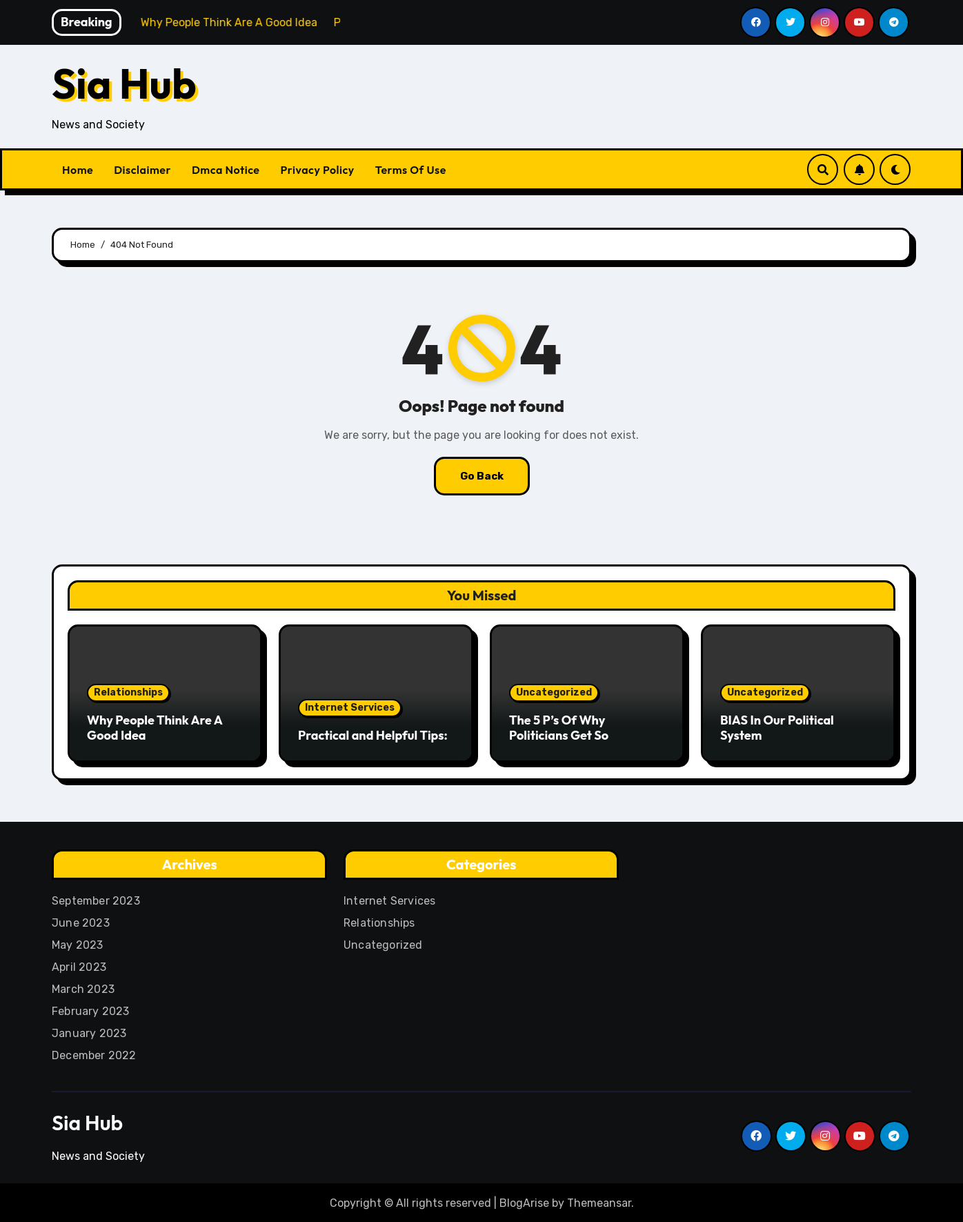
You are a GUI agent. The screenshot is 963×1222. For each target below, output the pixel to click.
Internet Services (350, 707)
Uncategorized (554, 692)
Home (77, 170)
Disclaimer (142, 170)
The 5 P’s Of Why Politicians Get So (558, 727)
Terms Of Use (410, 170)
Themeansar (599, 1201)
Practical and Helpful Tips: (373, 735)
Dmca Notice (226, 170)
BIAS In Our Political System (777, 727)
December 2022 (94, 1053)
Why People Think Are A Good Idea (154, 727)
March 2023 (83, 987)
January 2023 (89, 1031)
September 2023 (96, 898)
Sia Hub (124, 83)
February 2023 (91, 1009)
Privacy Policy (318, 170)
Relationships (128, 692)
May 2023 (77, 942)
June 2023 (81, 920)
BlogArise (524, 1201)
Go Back (481, 475)
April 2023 (79, 965)
